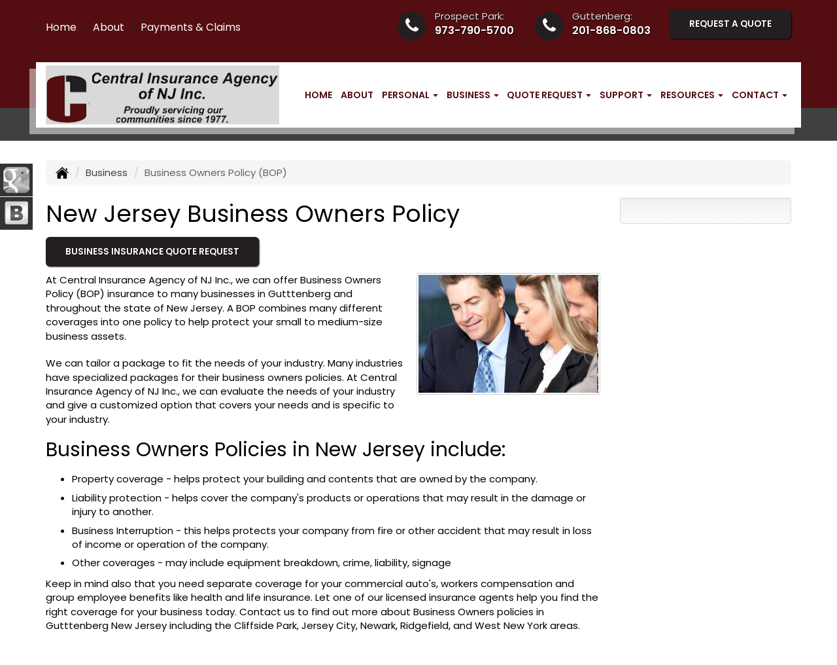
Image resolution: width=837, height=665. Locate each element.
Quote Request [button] (549, 94)
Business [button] (473, 94)
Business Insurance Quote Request (152, 251)
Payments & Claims (191, 27)
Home (61, 27)
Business (107, 172)
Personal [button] (410, 94)
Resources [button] (691, 94)
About (108, 27)
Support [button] (626, 94)
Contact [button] (759, 94)
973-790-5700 (474, 30)
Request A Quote (730, 24)
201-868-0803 (611, 30)
